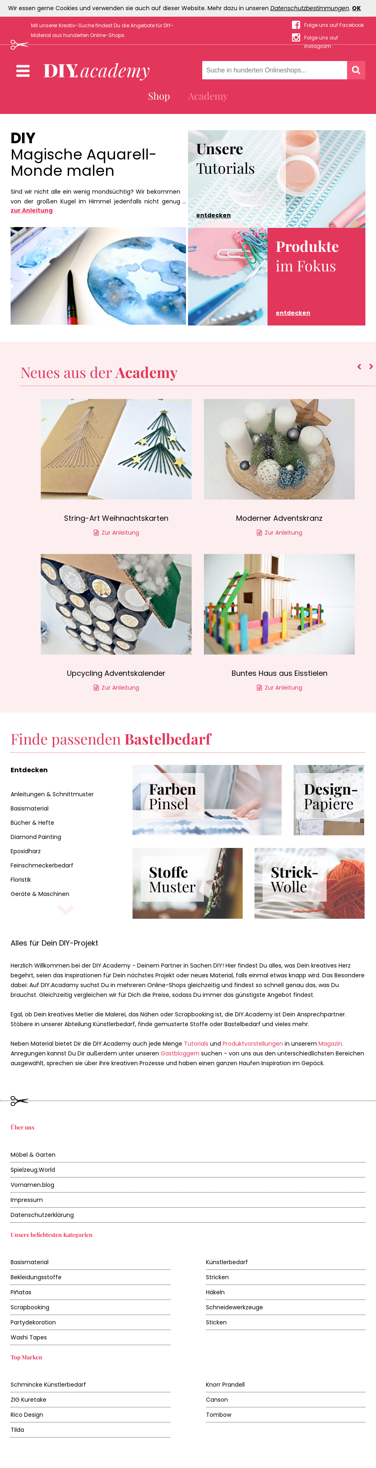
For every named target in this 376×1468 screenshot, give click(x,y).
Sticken (216, 1322)
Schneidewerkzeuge (234, 1307)
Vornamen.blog (32, 1185)
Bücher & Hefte (32, 823)
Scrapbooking (30, 1307)
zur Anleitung (32, 210)
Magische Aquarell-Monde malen (84, 162)
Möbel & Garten (33, 1155)
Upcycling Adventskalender (116, 673)
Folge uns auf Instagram (321, 38)
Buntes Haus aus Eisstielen (279, 673)
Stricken (217, 1277)
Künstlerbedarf (227, 1262)
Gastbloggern (180, 1053)
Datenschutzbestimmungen (309, 8)
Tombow (218, 1415)
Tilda (17, 1430)
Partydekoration (33, 1322)
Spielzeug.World (33, 1170)
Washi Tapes (29, 1337)
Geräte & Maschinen (40, 894)
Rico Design (27, 1415)
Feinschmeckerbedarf (42, 865)
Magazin (330, 1044)
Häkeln (215, 1292)
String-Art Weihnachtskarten (116, 518)
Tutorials (225, 179)
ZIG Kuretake (28, 1400)
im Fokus (307, 276)
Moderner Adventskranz (279, 518)
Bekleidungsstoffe (36, 1277)
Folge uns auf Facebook (334, 25)
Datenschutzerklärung (42, 1215)
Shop (159, 96)
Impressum (27, 1200)
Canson (217, 1400)
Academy (208, 96)
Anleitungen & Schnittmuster (52, 794)
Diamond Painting (36, 837)
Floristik (21, 880)
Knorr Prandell (225, 1385)
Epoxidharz (26, 851)
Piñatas (21, 1292)
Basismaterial (30, 808)
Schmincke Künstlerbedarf (48, 1385)
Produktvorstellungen (253, 1044)
